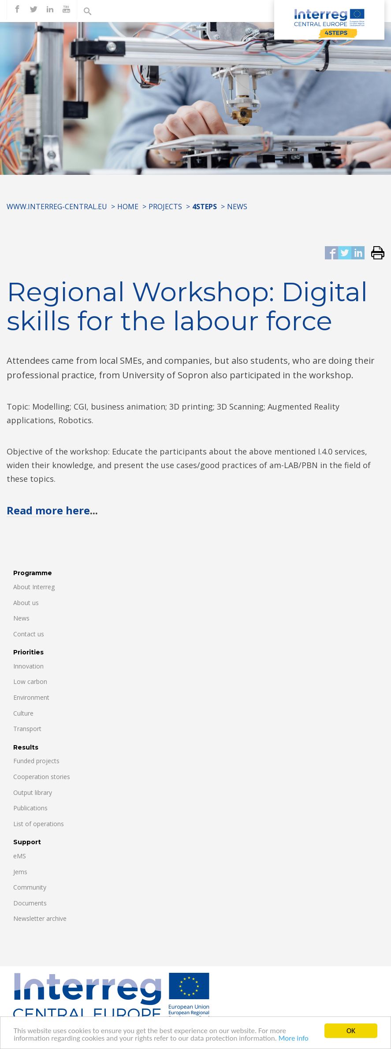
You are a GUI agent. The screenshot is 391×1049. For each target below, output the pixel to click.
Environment (31, 697)
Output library (32, 792)
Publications (30, 808)
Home (127, 206)
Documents (30, 903)
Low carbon (30, 681)
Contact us (28, 634)
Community (29, 887)
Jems (20, 872)
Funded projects (36, 761)
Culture (23, 713)
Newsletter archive (40, 918)
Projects (165, 206)
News (237, 206)
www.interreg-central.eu (57, 206)
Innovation (28, 666)
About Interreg (34, 587)
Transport (27, 728)
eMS (19, 856)
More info (294, 1039)
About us (26, 602)
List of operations (38, 824)
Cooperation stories (41, 776)
